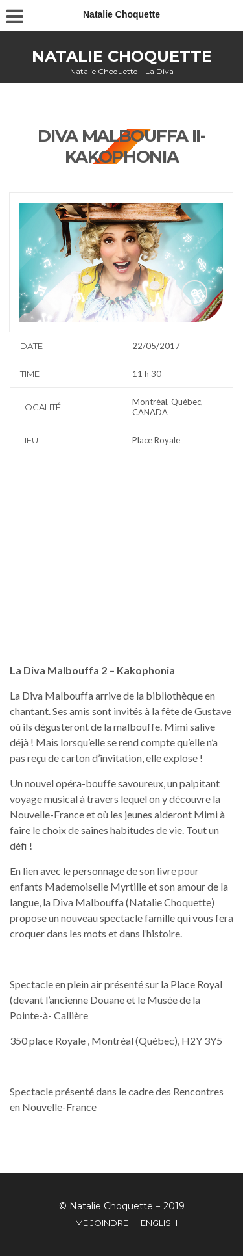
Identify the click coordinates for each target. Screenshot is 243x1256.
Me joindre (101, 1223)
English (159, 1223)
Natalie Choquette (122, 56)
